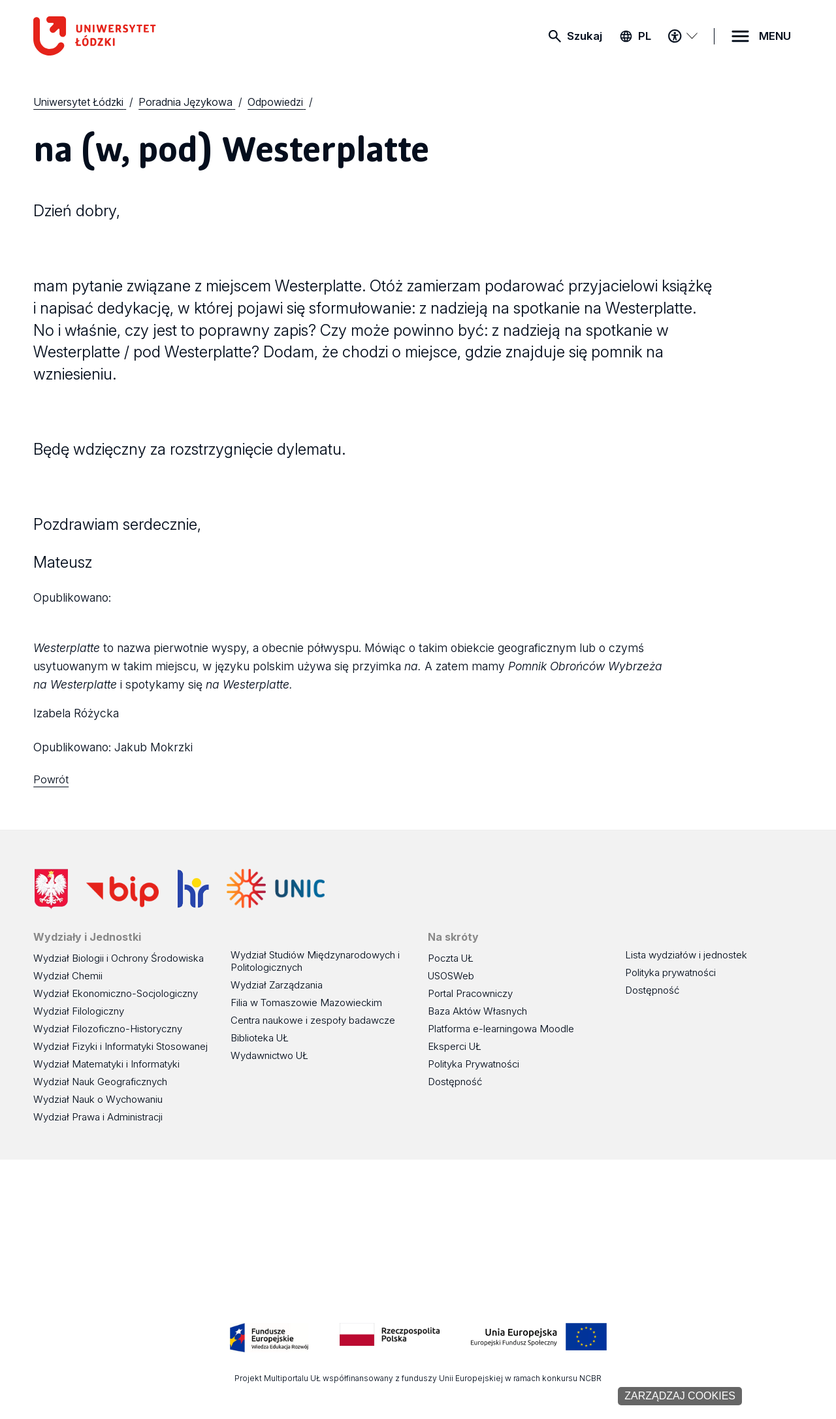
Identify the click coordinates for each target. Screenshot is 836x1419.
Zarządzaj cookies (679, 1395)
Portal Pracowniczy (470, 993)
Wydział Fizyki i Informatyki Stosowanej (120, 1046)
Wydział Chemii (68, 976)
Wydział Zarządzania (277, 985)
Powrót (51, 779)
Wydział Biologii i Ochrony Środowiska (118, 958)
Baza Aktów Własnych (477, 1011)
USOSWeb (451, 976)
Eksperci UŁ (454, 1046)
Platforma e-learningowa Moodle (501, 1028)
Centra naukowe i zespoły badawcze (313, 1020)
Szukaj (584, 35)
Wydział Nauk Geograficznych (100, 1081)
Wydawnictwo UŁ (269, 1055)
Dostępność (455, 1081)
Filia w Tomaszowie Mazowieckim (306, 1002)
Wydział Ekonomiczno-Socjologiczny (115, 993)
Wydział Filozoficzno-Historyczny (107, 1028)
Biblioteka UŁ (260, 1038)
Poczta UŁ (451, 958)
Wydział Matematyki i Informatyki (106, 1064)
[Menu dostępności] (682, 36)
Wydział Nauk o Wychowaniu (98, 1099)
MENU (775, 35)
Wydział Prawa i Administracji (98, 1117)
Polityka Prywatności (473, 1064)
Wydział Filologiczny (78, 1011)
